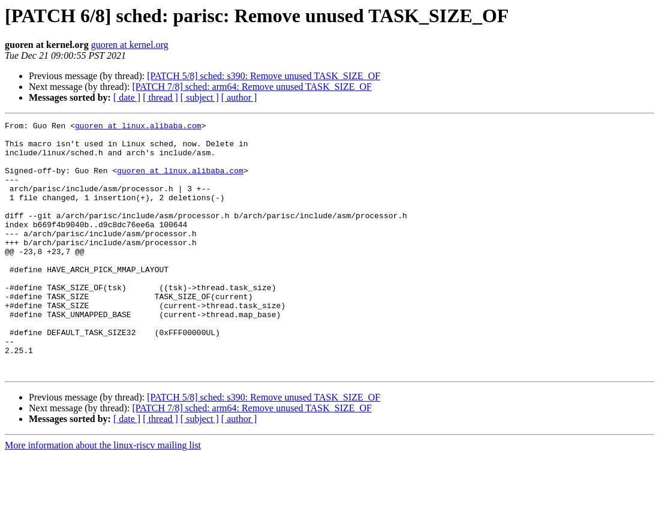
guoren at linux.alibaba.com (138, 127)
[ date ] (126, 97)
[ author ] (239, 97)
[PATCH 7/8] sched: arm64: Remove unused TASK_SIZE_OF (252, 87)
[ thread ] (160, 97)
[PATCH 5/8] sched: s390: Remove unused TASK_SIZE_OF (263, 76)
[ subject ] (199, 97)
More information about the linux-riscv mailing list (103, 495)
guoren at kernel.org (129, 45)
